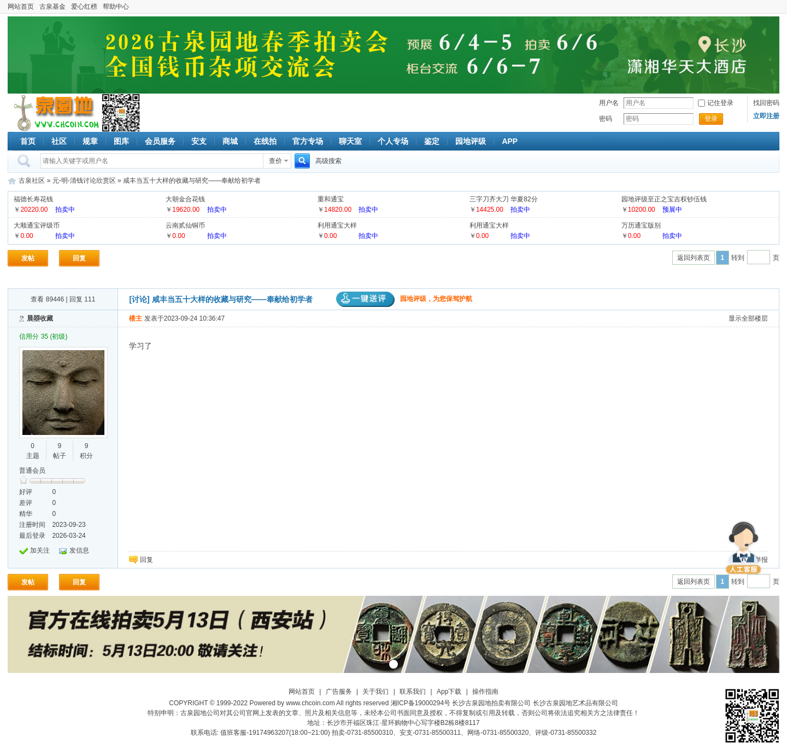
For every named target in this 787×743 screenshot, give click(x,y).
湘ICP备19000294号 (420, 703)
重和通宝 (331, 199)
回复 (79, 258)
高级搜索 (328, 161)
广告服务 (339, 691)
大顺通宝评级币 (37, 225)
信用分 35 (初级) (43, 336)
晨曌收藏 (40, 318)
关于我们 (375, 691)
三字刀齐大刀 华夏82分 (503, 199)
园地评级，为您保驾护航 (404, 299)
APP (510, 141)
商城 (230, 141)
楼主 (135, 318)
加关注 (40, 550)
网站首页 (21, 6)
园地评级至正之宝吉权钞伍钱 (664, 199)
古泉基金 (52, 6)
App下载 (449, 691)
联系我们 (413, 691)
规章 (90, 141)
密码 (605, 119)
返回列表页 (693, 258)
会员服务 (160, 141)
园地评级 (470, 141)
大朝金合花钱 (185, 199)
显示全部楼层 (748, 318)
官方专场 (307, 141)
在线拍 (265, 141)
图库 (121, 141)
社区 (59, 141)
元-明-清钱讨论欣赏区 (84, 180)
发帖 (27, 258)
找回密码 (766, 103)
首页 (28, 141)
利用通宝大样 (337, 225)
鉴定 (431, 141)
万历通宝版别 (641, 225)
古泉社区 (55, 113)
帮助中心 (116, 6)
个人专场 (393, 141)
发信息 (79, 550)
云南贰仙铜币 (185, 225)
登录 (711, 119)
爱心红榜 (84, 6)
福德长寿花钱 (33, 199)
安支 (199, 141)
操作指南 (485, 691)
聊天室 (350, 141)
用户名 (609, 103)
